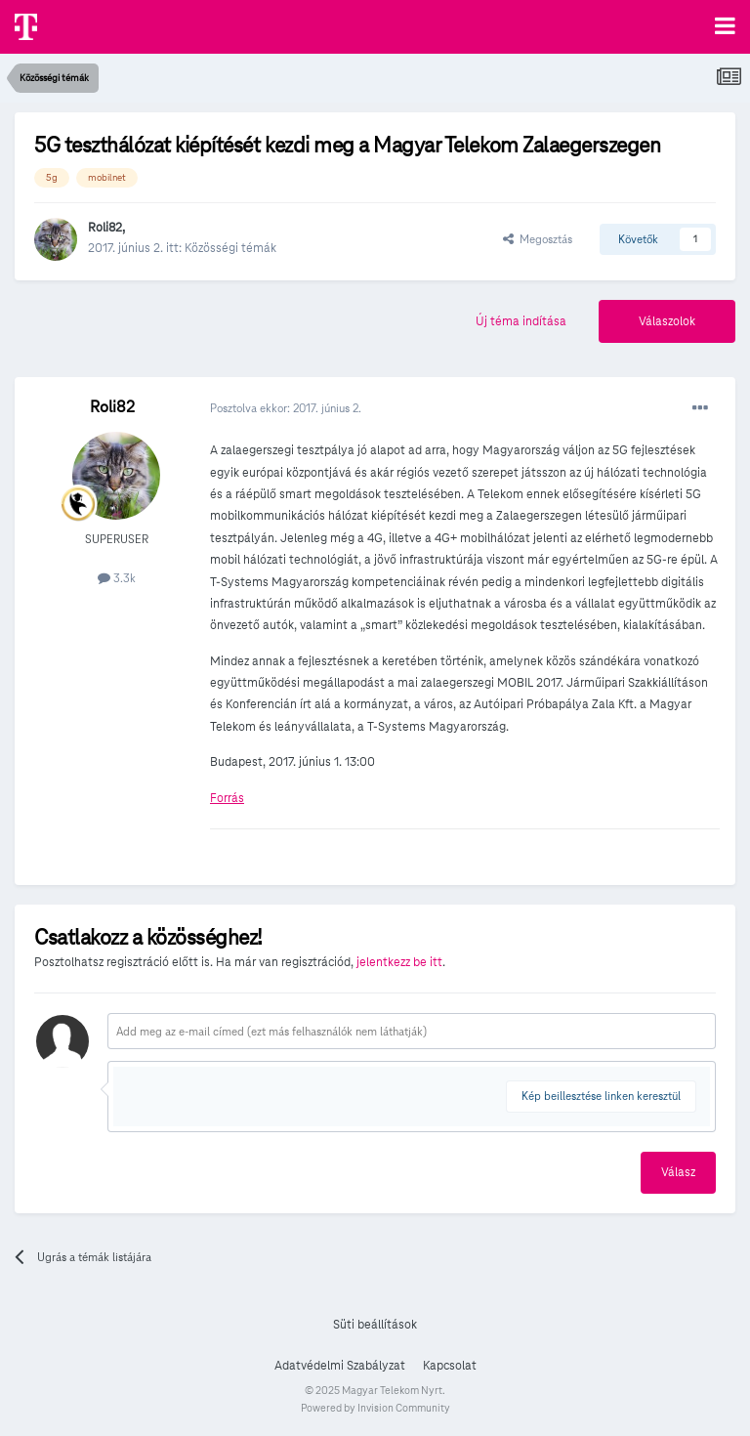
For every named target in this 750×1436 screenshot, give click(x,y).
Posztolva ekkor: (285, 408)
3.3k (117, 577)
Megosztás (537, 239)
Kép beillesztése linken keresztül (601, 1095)
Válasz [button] (678, 1172)
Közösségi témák (230, 248)
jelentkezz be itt (399, 962)
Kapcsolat (450, 1365)
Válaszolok (667, 321)
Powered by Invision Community (375, 1408)
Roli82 (105, 227)
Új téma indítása (521, 321)
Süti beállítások (375, 1324)
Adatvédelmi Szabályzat (339, 1365)
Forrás (227, 798)
